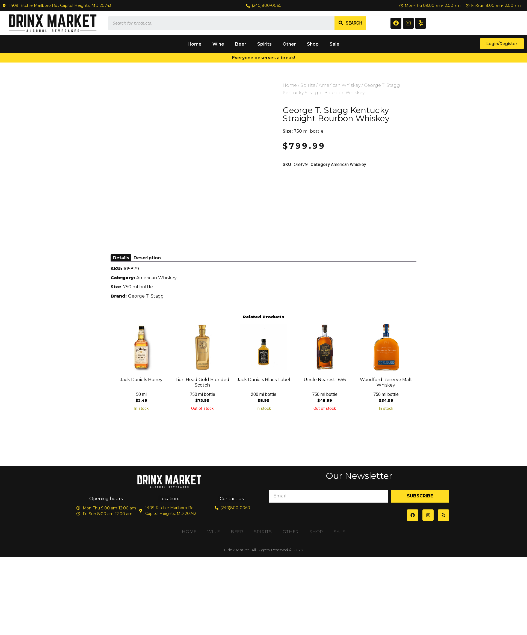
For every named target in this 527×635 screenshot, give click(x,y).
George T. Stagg (146, 296)
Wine (218, 44)
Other (289, 44)
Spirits (264, 44)
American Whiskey (339, 85)
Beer (240, 44)
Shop (313, 44)
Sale (334, 44)
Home (195, 44)
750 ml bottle (309, 131)
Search (354, 23)
